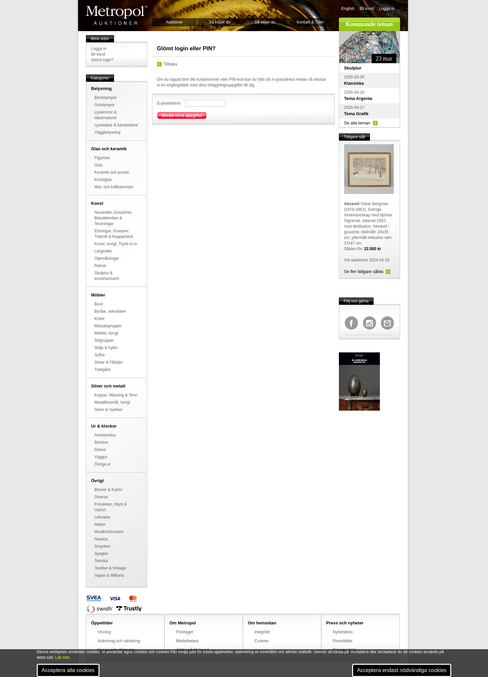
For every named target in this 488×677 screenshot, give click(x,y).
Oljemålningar (107, 258)
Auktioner (174, 22)
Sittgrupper (104, 340)
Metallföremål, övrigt (112, 402)
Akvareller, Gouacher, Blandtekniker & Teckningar (114, 218)
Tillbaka (170, 64)
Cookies (262, 641)
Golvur (100, 449)
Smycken (103, 546)
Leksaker (103, 517)
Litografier (103, 251)
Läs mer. (62, 657)
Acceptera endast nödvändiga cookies (401, 670)
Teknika (101, 561)
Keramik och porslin (112, 172)
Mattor (100, 524)
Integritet (262, 632)
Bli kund (367, 8)
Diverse (101, 497)
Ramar (100, 265)
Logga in (386, 8)
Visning (104, 632)
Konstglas (103, 179)
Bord (99, 304)
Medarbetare (187, 641)
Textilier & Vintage (110, 568)
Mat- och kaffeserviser (114, 187)
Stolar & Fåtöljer (109, 362)
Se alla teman (357, 122)
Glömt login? (102, 60)
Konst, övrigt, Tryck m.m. (116, 244)
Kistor (100, 318)
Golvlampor (105, 105)
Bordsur (101, 442)
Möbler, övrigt (106, 333)
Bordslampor (106, 97)
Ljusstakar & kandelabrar (117, 125)
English (348, 8)
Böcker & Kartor (109, 489)
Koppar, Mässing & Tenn (116, 395)
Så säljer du (265, 22)
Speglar (101, 553)
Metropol (116, 15)
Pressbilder (343, 641)
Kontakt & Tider (310, 22)
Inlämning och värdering (119, 641)
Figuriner (102, 158)
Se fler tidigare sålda (364, 271)
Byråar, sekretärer (110, 311)
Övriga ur (103, 464)
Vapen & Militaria (109, 575)
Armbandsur (105, 435)
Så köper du (219, 22)
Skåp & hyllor (106, 347)
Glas (99, 165)
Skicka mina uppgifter (182, 115)
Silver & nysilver (109, 409)
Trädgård (102, 369)
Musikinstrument (109, 531)
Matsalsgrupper (108, 326)
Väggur (101, 457)
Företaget (184, 632)
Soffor (100, 355)
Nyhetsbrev (343, 632)
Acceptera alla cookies (68, 670)
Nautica (101, 539)
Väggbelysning (108, 132)
